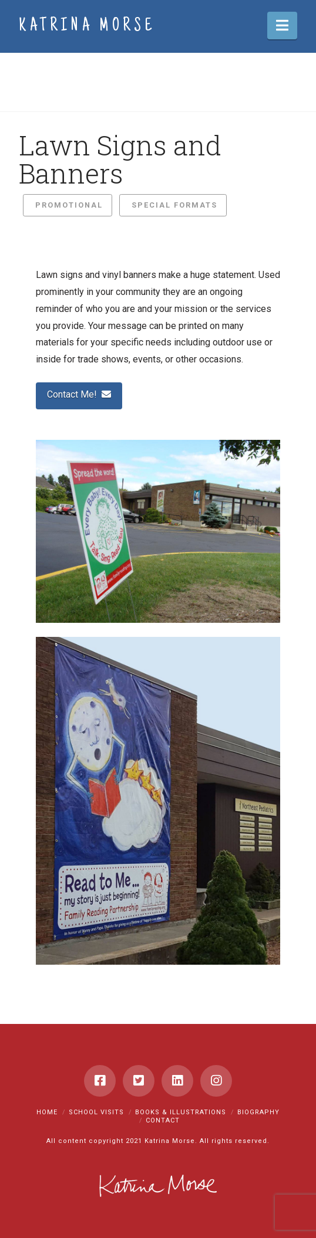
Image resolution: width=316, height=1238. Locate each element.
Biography (258, 1112)
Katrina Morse (87, 27)
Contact (163, 1120)
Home (47, 1112)
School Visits (96, 1112)
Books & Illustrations (180, 1112)
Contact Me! (79, 394)
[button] (282, 25)
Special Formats (174, 205)
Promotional (69, 205)
